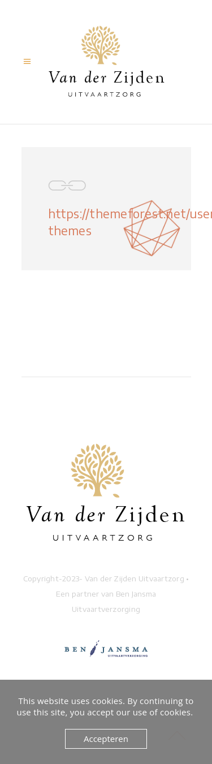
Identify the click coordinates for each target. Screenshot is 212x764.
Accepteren (106, 738)
